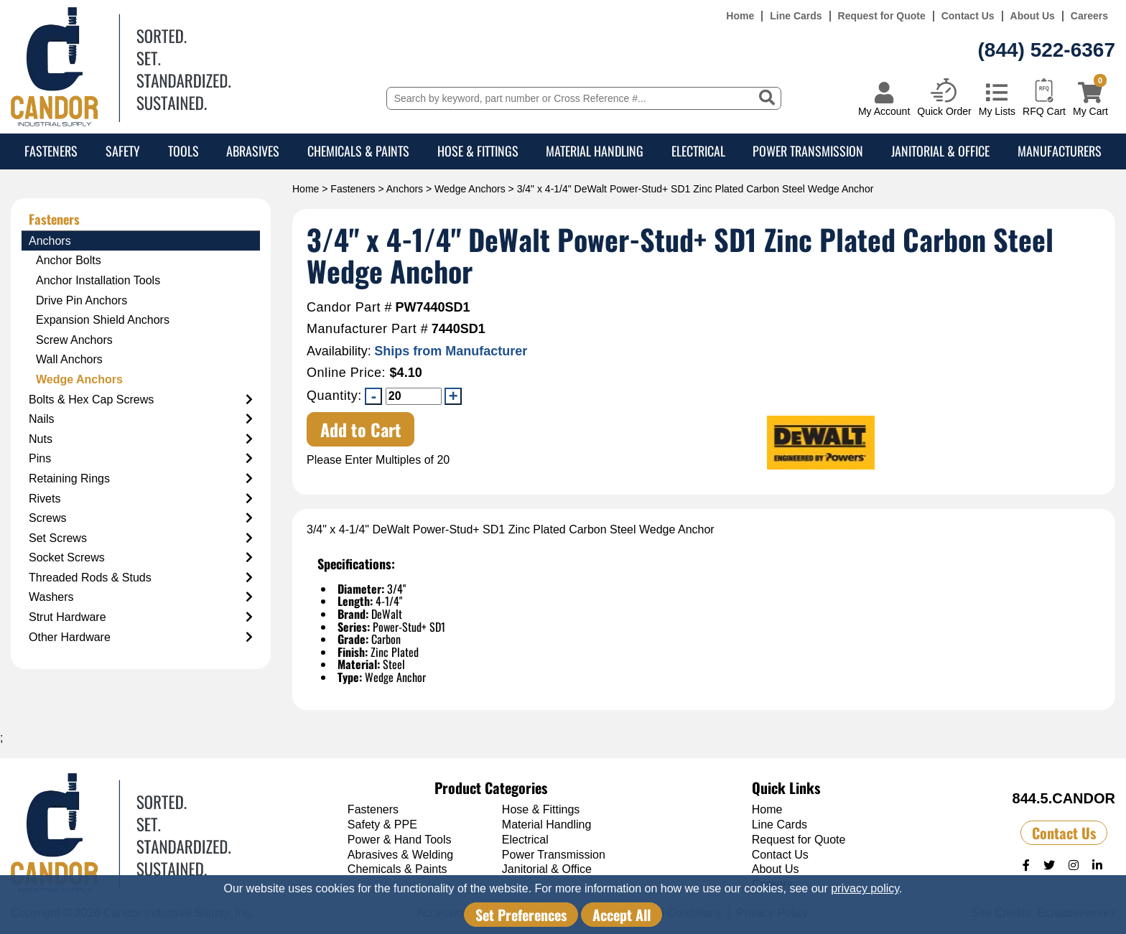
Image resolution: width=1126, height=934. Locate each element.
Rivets (141, 498)
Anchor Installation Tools (98, 280)
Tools (183, 150)
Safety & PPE (382, 824)
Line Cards (796, 16)
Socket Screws (141, 557)
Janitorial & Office (940, 150)
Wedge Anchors (470, 189)
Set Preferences (521, 914)
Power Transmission (808, 150)
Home (740, 16)
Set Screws (141, 538)
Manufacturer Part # (367, 329)
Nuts (141, 439)
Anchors (404, 189)
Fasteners (51, 150)
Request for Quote (882, 16)
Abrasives (252, 150)
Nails (141, 419)
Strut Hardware (141, 617)
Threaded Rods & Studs (141, 577)
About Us (1032, 16)
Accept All (621, 914)
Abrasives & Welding (400, 855)
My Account (884, 111)
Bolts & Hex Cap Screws (141, 399)
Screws (141, 518)
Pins (141, 458)
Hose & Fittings (477, 150)
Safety (123, 150)
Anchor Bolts (68, 260)
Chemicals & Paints (358, 150)
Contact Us (968, 16)
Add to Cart (360, 429)
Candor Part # (349, 307)
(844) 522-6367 (1046, 50)
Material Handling (594, 150)
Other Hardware (141, 637)
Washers (141, 597)
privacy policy (865, 888)
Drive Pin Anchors (81, 300)
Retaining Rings (141, 478)
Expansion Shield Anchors (102, 320)
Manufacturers (1060, 150)
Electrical (698, 150)
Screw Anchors (74, 340)
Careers (1089, 16)
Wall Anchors (69, 359)
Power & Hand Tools (400, 839)
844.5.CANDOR (1064, 798)
